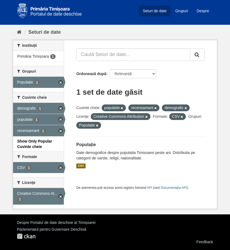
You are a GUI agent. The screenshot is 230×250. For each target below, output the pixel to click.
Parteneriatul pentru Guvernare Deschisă (51, 229)
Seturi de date (155, 11)
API (149, 188)
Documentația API (174, 188)
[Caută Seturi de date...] (133, 54)
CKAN (26, 236)
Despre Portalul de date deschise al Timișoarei (56, 222)
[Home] (19, 32)
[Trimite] (197, 54)
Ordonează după (91, 74)
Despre (203, 11)
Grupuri (181, 11)
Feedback (204, 242)
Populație (86, 144)
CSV (81, 166)
